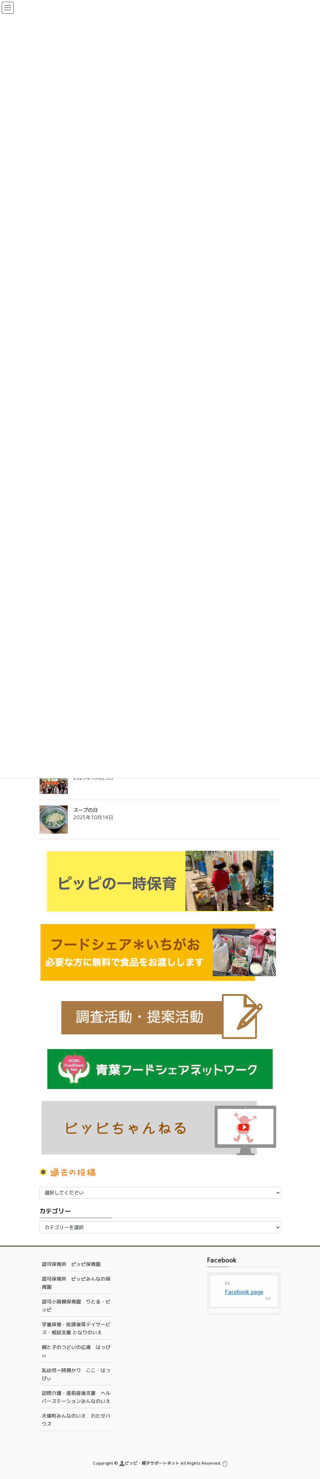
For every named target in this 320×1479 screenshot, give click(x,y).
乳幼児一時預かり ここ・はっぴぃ (76, 1374)
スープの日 (85, 810)
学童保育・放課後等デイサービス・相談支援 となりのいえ (76, 1328)
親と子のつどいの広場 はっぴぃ (76, 1351)
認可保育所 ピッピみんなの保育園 (76, 1282)
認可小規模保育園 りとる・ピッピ (76, 1305)
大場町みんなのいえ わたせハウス (76, 1419)
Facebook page (244, 1292)
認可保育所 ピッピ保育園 (71, 1264)
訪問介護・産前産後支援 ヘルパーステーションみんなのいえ (76, 1397)
